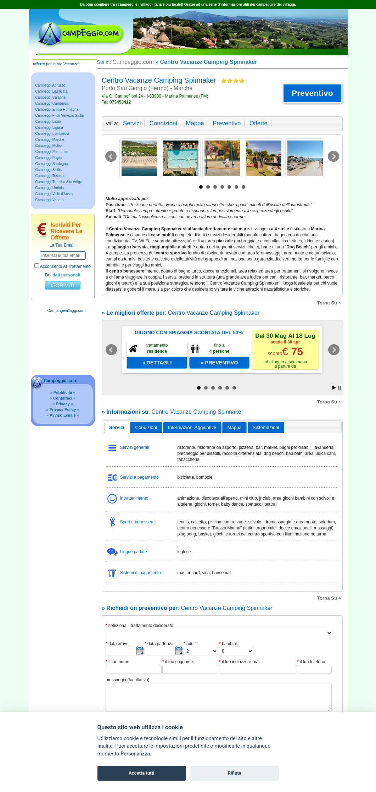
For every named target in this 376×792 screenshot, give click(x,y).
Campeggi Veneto (49, 200)
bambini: (228, 643)
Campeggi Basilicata (51, 91)
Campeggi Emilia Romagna (57, 109)
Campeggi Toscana (50, 176)
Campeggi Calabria (50, 97)
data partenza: (160, 643)
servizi (132, 123)
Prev (111, 156)
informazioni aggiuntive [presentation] (192, 427)
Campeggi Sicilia (48, 170)
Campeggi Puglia (48, 158)
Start (334, 388)
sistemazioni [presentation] (266, 427)
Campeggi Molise (49, 146)
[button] (312, 93)
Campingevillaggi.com (66, 310)
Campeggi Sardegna (51, 164)
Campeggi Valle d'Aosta (54, 194)
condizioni (163, 123)
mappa (195, 123)
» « (62, 392)
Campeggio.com (133, 62)
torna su (330, 303)
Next (333, 156)
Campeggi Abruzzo (50, 85)
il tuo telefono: (311, 661)
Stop (339, 388)
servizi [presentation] (116, 427)
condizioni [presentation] (146, 427)
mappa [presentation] (234, 427)
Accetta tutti (142, 773)
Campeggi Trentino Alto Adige (58, 182)
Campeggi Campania (52, 103)
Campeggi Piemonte (51, 152)
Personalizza (135, 754)
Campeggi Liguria (49, 128)
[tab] (116, 427)
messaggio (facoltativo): (128, 679)
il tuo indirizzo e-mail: (240, 661)
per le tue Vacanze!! (56, 64)
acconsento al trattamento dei (62, 270)
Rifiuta (234, 773)
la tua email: (62, 245)
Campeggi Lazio (48, 121)
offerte (258, 123)
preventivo (227, 123)
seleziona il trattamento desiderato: (140, 625)
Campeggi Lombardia (52, 134)
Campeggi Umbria (49, 188)
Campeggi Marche (49, 140)
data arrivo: (118, 643)
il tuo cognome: (178, 661)
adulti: (191, 643)
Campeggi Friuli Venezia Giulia (59, 115)
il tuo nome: (118, 661)
